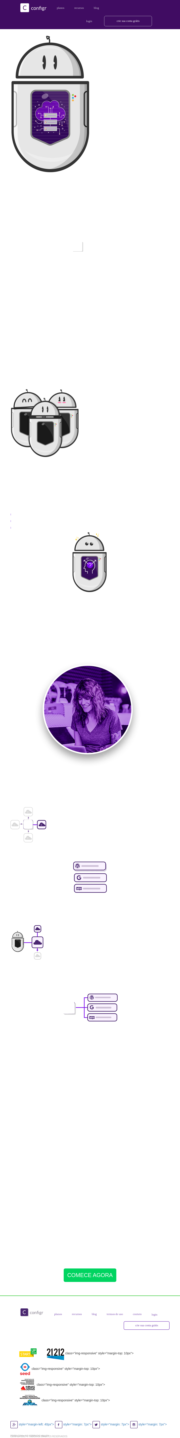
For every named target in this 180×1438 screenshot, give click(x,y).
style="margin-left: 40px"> (32, 1424)
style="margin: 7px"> (73, 1424)
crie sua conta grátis (128, 21)
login (155, 1314)
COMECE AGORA (90, 1275)
